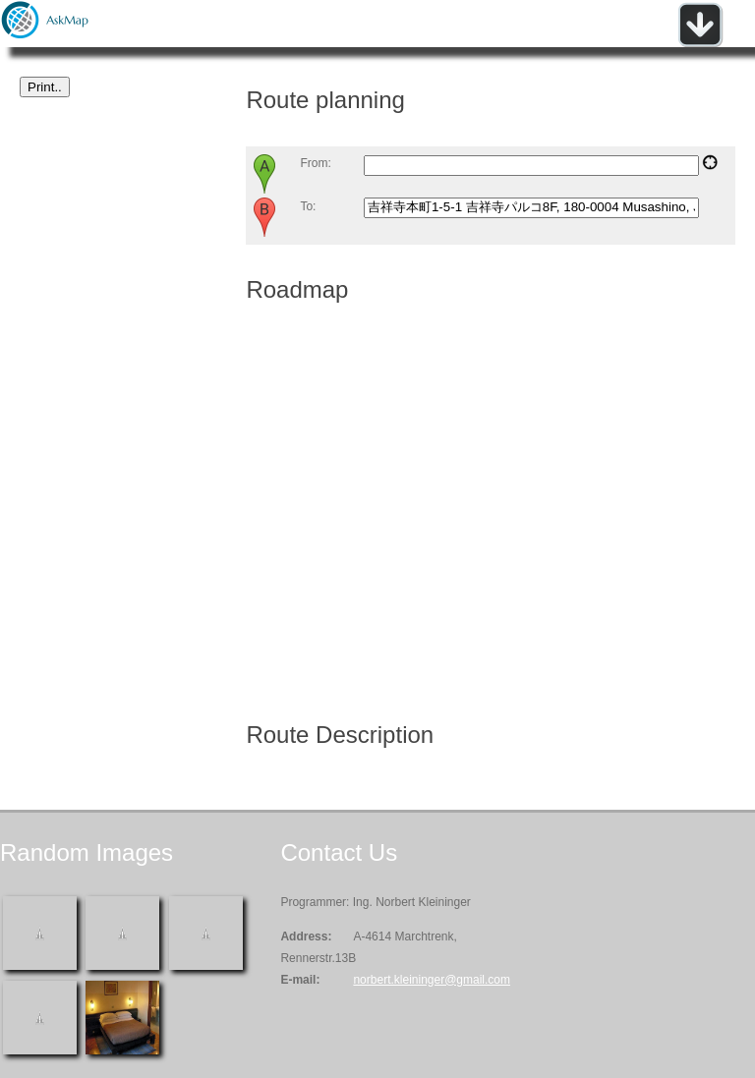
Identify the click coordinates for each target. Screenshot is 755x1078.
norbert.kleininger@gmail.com (431, 980)
